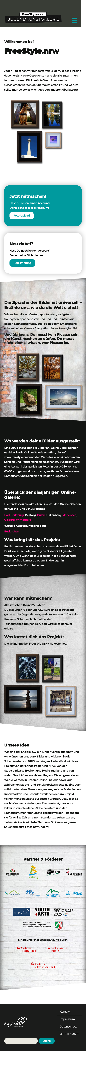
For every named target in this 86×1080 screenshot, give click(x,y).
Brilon (41, 515)
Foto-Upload (21, 215)
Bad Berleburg (14, 515)
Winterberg (23, 520)
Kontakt (65, 1011)
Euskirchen (11, 531)
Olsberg (9, 520)
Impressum (67, 1019)
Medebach (69, 515)
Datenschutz (68, 1026)
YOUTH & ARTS (69, 1034)
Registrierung (22, 263)
